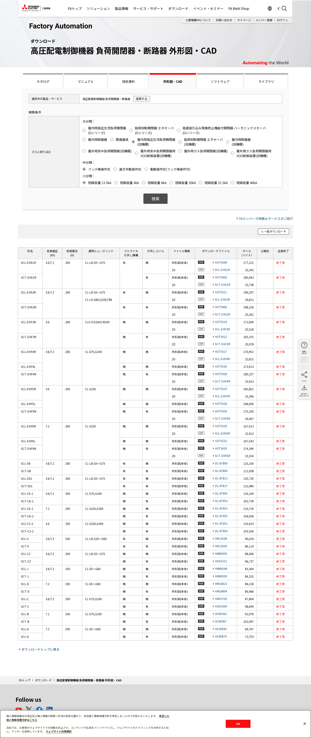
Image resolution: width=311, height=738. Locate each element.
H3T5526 (221, 404)
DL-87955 (221, 516)
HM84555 (221, 554)
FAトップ (75, 8)
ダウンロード (178, 8)
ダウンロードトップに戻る (40, 649)
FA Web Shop (238, 8)
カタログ (43, 81)
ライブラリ (266, 81)
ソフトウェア (220, 81)
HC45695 (221, 629)
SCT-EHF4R (222, 381)
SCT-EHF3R (222, 344)
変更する (141, 99)
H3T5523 (221, 389)
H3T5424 (221, 411)
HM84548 (221, 569)
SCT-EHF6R (222, 456)
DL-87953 (221, 501)
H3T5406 (221, 307)
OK (238, 724)
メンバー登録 (264, 20)
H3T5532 (221, 441)
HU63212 (221, 561)
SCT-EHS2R (222, 314)
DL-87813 (221, 478)
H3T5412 (221, 337)
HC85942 (221, 614)
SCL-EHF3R (222, 329)
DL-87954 (221, 531)
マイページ (244, 20)
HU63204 (221, 606)
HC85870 (221, 636)
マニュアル (86, 81)
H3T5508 (221, 262)
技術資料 (128, 81)
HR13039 (221, 546)
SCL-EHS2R (222, 299)
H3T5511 (221, 292)
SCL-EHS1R (222, 270)
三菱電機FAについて (198, 20)
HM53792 (221, 599)
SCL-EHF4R (222, 359)
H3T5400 (221, 277)
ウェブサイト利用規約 (59, 731)
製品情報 (121, 8)
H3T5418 (221, 374)
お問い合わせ (224, 20)
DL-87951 (221, 523)
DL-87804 (221, 471)
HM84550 (221, 576)
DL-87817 (221, 486)
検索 (155, 198)
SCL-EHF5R (222, 396)
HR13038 (221, 539)
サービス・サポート (148, 8)
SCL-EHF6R (222, 433)
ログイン (282, 20)
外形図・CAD (172, 81)
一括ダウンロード (275, 231)
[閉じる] (304, 723)
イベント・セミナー (208, 8)
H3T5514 (221, 322)
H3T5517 (221, 352)
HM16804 (221, 591)
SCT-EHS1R (222, 285)
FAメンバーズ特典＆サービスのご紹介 (266, 218)
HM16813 (221, 584)
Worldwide (270, 8)
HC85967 (221, 621)
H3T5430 (221, 448)
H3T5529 (221, 426)
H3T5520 (221, 366)
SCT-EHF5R (222, 418)
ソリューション (98, 8)
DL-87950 (221, 493)
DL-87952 (221, 508)
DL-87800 (221, 463)
